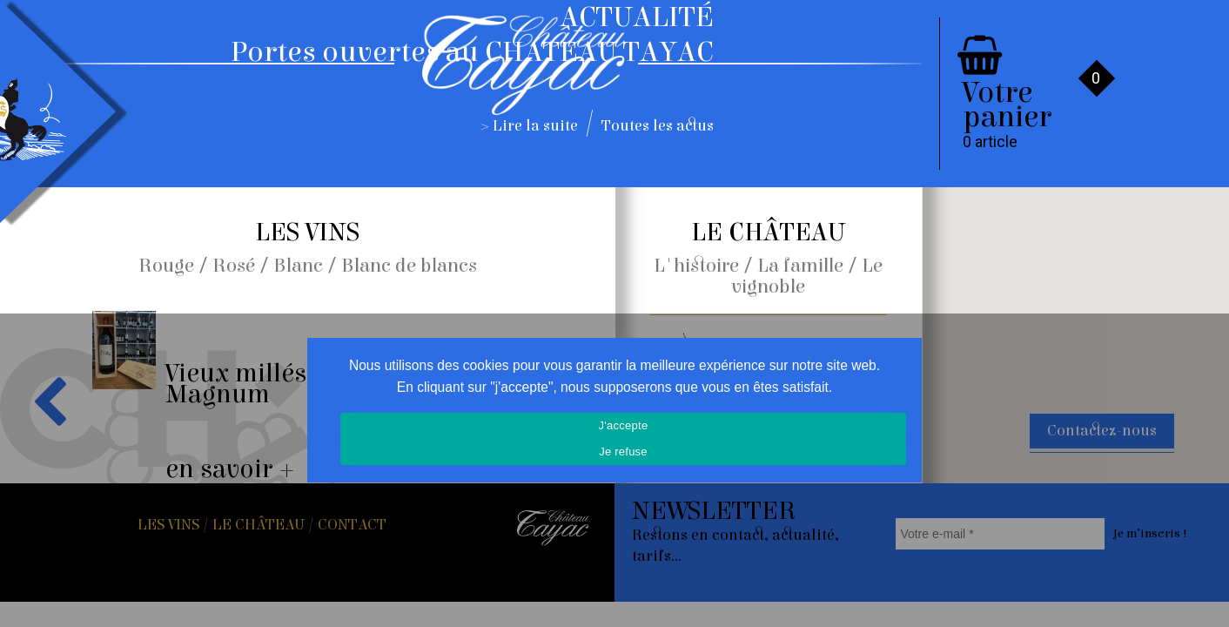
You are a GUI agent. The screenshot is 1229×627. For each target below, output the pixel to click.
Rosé (233, 265)
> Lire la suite (529, 126)
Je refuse (623, 451)
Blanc (298, 265)
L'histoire (696, 265)
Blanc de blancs (409, 265)
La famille (800, 265)
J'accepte (623, 425)
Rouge (166, 265)
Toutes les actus (657, 126)
